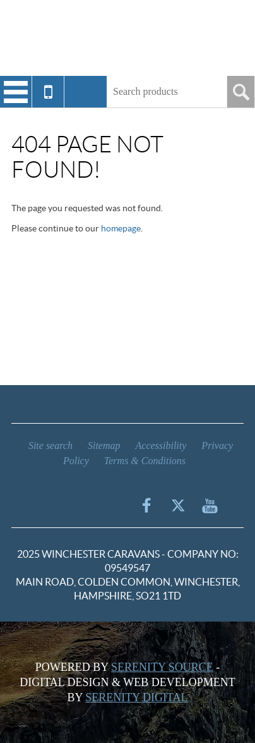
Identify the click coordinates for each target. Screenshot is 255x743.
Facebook (146, 505)
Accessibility (161, 445)
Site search (50, 445)
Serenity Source (162, 667)
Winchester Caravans (127, 38)
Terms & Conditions (145, 460)
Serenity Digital (136, 697)
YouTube (209, 505)
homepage (121, 228)
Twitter (178, 505)
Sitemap (104, 445)
